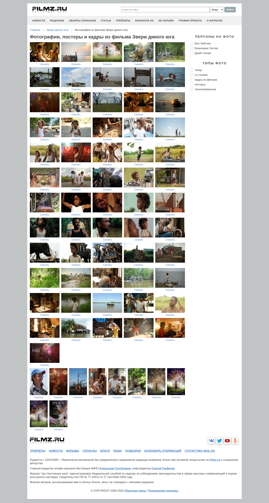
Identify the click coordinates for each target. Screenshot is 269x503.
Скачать (44, 64)
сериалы (90, 450)
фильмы (72, 450)
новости (38, 20)
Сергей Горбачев (162, 468)
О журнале (215, 20)
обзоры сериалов (82, 20)
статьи (106, 20)
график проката (190, 20)
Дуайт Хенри (203, 53)
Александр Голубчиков (115, 468)
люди (117, 450)
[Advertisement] (216, 151)
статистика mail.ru (200, 450)
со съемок (201, 74)
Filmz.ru (214, 459)
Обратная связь (135, 490)
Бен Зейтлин (203, 43)
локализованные (205, 89)
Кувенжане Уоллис (206, 48)
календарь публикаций (162, 450)
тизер (198, 70)
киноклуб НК (144, 20)
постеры (200, 84)
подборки (133, 450)
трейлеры (123, 20)
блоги (105, 450)
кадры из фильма (206, 79)
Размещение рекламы (163, 490)
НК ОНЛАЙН (166, 20)
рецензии (57, 20)
